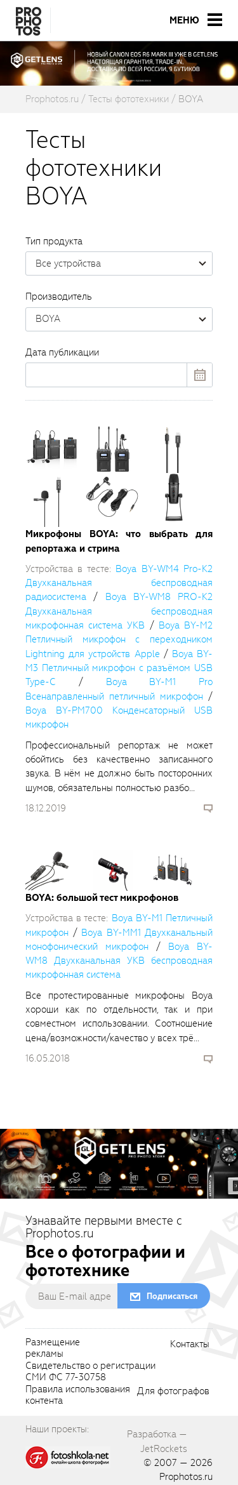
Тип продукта (54, 241)
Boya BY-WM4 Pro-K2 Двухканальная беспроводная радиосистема (119, 583)
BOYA (124, 319)
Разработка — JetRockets (157, 1441)
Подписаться (172, 1296)
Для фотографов (173, 1391)
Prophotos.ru (186, 1476)
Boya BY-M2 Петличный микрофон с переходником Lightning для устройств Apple (119, 639)
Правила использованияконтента (77, 1395)
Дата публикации (62, 352)
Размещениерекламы (52, 1348)
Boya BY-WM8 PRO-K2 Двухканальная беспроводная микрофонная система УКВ (119, 611)
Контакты (189, 1344)
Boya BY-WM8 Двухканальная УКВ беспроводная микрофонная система (119, 961)
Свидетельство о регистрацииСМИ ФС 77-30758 (90, 1372)
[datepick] (119, 374)
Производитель (58, 296)
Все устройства (124, 263)
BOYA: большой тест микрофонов (101, 897)
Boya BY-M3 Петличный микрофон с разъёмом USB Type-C (119, 668)
